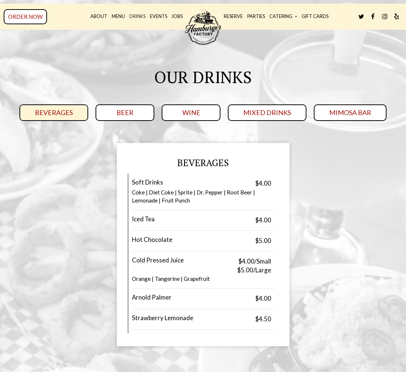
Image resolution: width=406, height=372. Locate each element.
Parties (256, 16)
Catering (283, 16)
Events (158, 16)
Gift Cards (315, 16)
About (98, 16)
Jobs (177, 16)
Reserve (233, 16)
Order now (25, 16)
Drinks (137, 16)
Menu (118, 16)
